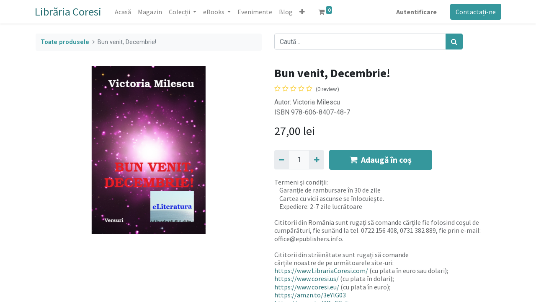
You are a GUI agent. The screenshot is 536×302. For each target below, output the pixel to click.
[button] (303, 11)
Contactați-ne (475, 12)
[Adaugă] (316, 159)
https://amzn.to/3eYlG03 (310, 295)
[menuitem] (123, 11)
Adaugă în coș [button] (381, 159)
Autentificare (415, 12)
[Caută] (454, 41)
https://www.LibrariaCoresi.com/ (321, 270)
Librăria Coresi (69, 11)
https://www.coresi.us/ (306, 278)
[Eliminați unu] (281, 159)
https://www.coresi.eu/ (306, 287)
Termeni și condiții (300, 182)
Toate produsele (65, 42)
